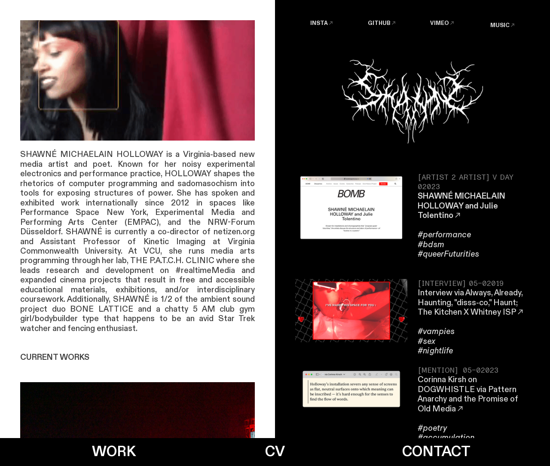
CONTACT (436, 451)
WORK (114, 451)
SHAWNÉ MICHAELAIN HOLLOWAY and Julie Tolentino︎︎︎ (461, 206)
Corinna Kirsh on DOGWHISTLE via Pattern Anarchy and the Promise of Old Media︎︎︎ (468, 394)
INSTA (319, 23)
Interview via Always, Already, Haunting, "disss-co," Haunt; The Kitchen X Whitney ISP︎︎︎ (471, 303)
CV (275, 451)
